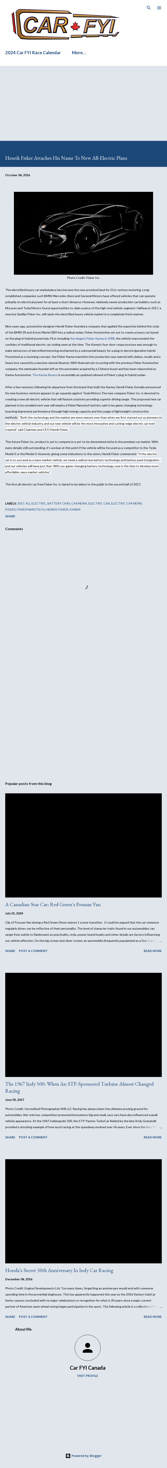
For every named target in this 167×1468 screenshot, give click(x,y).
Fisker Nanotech (31, 509)
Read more (153, 951)
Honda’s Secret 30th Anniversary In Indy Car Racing (59, 1270)
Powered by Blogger (83, 1456)
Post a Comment (33, 951)
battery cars (58, 503)
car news (79, 503)
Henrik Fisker (57, 509)
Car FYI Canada (87, 1367)
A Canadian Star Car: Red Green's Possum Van (53, 904)
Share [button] (10, 516)
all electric (36, 503)
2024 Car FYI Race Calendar (33, 52)
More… (79, 52)
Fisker (10, 509)
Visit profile (87, 1376)
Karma (75, 509)
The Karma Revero (45, 375)
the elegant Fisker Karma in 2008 (92, 338)
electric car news (126, 503)
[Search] (148, 7)
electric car (99, 503)
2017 (20, 503)
